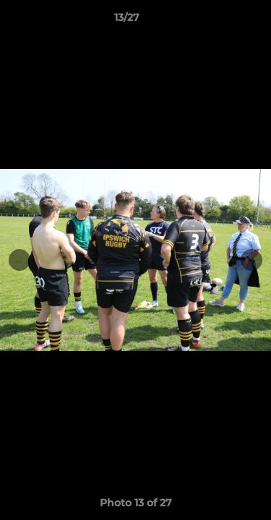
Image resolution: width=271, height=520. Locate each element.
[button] (219, 20)
